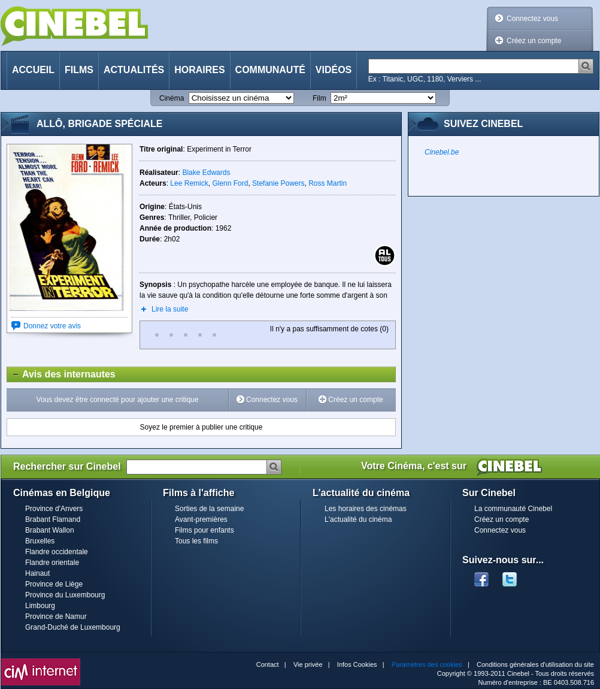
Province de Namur (56, 616)
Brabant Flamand (52, 519)
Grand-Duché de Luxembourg (72, 627)
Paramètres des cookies (427, 664)
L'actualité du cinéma (358, 519)
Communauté (270, 70)
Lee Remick (189, 183)
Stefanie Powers (278, 183)
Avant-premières (201, 519)
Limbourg (40, 606)
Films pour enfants (204, 530)
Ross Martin (327, 183)
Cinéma (171, 98)
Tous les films (196, 541)
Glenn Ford (230, 183)
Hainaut (37, 573)
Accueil (33, 70)
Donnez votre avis (52, 326)
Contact (267, 664)
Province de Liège (54, 584)
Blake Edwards (206, 172)
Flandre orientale (52, 562)
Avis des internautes (61, 374)
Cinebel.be (442, 152)
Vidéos (333, 70)
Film (319, 98)
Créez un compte (534, 41)
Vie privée (308, 664)
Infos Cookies (357, 664)
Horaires (199, 70)
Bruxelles (39, 541)
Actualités (134, 70)
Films (79, 70)
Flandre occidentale (56, 552)
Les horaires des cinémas (366, 508)
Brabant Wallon (49, 530)
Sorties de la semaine (209, 508)
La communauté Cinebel (513, 508)
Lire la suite (169, 309)
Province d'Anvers (54, 508)
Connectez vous (532, 18)
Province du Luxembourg (65, 595)
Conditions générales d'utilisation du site (535, 664)
